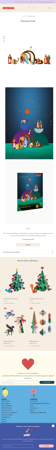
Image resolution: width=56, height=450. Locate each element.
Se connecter (34, 401)
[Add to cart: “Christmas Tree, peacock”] (9, 303)
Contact (4, 421)
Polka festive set (34, 341)
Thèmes (23, 16)
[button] (28, 448)
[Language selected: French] (31, 7)
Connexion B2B (6, 440)
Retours (32, 410)
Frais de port (33, 408)
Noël (26, 16)
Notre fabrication (7, 408)
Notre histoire (6, 401)
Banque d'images (6, 443)
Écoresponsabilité (7, 406)
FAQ (31, 406)
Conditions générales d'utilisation (40, 403)
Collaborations (6, 417)
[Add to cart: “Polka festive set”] (35, 345)
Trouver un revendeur (8, 438)
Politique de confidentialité (38, 412)
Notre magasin (6, 403)
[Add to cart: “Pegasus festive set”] (9, 345)
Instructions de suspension (9, 412)
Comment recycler (7, 415)
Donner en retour (7, 410)
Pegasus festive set (9, 341)
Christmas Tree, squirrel (36, 298)
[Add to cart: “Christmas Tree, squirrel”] (35, 303)
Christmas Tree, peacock (11, 298)
